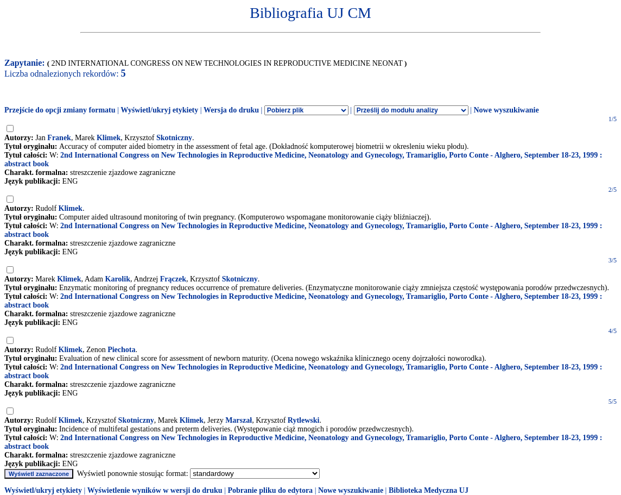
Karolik (117, 279)
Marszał (238, 420)
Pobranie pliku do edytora (270, 490)
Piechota (121, 350)
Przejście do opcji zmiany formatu (60, 110)
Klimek (109, 138)
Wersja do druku (231, 110)
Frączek (173, 279)
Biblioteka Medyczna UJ (428, 490)
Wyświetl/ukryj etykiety (159, 110)
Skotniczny (174, 138)
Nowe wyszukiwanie (505, 110)
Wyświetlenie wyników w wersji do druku (155, 490)
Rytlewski (304, 420)
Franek (59, 138)
